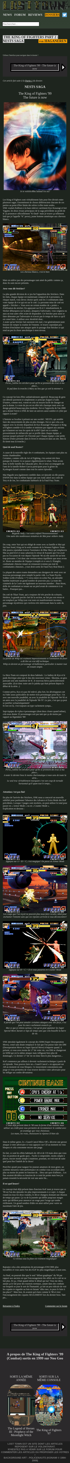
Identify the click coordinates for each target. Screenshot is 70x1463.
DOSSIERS (52, 14)
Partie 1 (28, 80)
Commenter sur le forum (56, 1306)
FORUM (20, 14)
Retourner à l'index (11, 1306)
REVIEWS (35, 14)
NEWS (7, 14)
